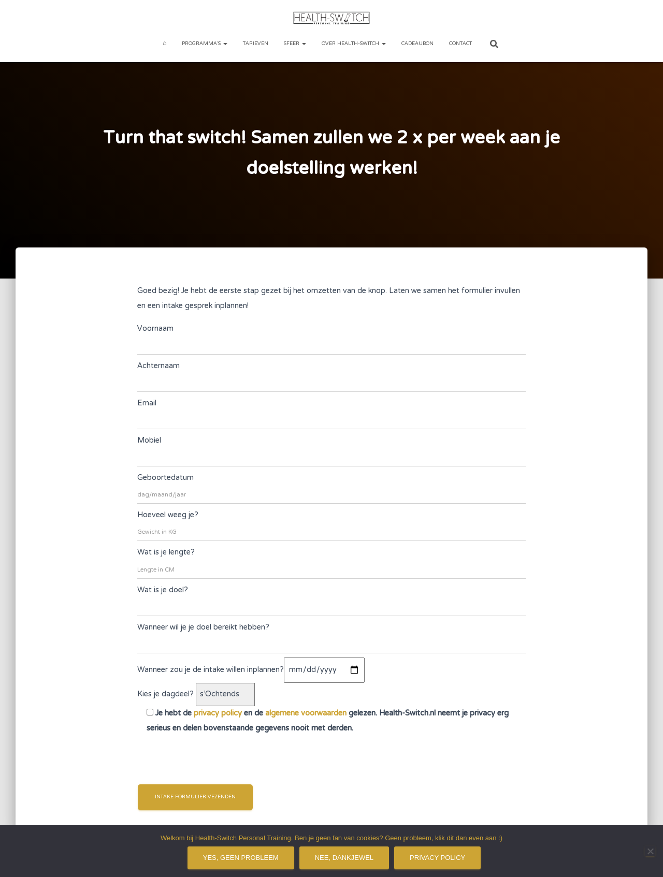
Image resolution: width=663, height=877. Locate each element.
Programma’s (204, 43)
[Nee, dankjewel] (650, 851)
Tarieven (255, 43)
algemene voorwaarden (306, 713)
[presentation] (216, 759)
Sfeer (295, 43)
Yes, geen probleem (241, 857)
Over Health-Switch (354, 43)
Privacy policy (437, 857)
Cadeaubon (417, 43)
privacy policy (218, 713)
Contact (460, 43)
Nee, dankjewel (344, 857)
